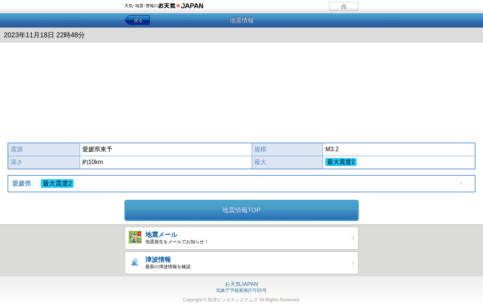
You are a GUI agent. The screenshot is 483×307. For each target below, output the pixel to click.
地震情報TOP (241, 210)
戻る (138, 20)
